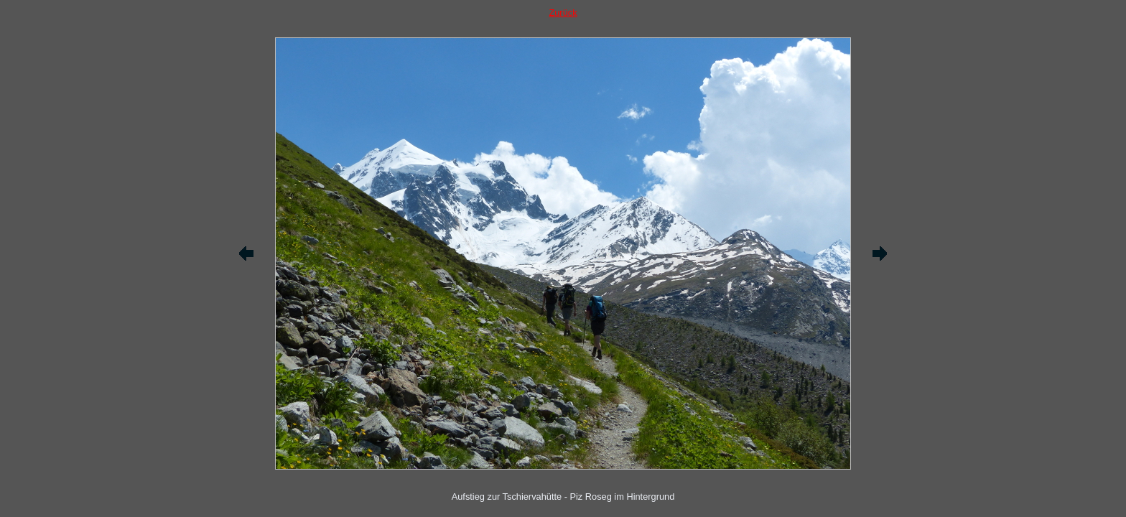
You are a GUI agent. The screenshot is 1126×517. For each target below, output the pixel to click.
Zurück (563, 12)
